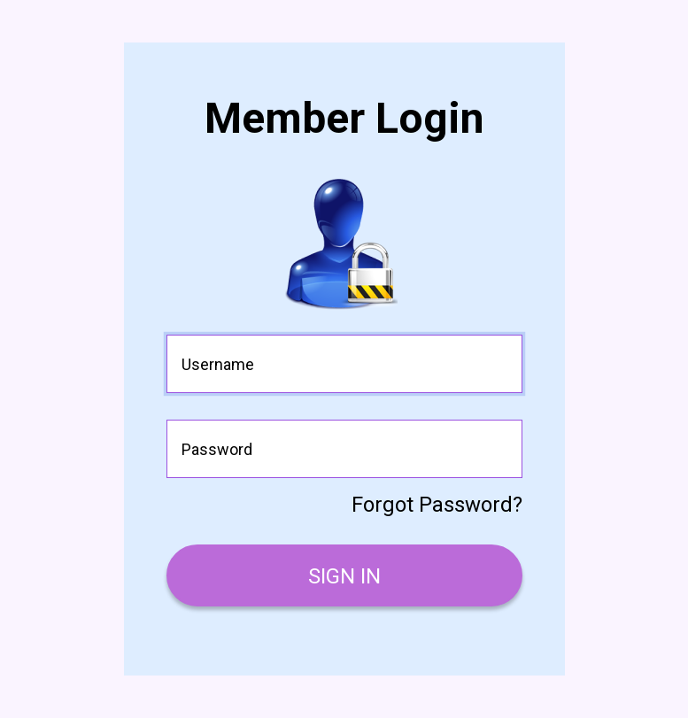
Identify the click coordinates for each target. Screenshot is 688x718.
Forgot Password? (437, 504)
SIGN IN (344, 576)
